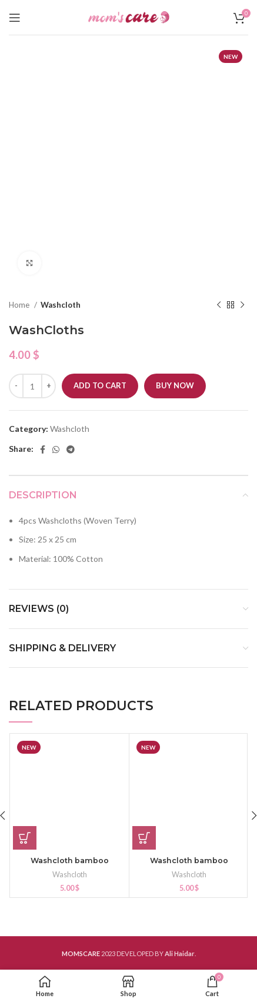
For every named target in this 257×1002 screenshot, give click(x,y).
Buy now (175, 385)
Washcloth (61, 304)
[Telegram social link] (70, 449)
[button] (24, 838)
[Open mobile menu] (14, 17)
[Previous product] (219, 305)
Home (20, 304)
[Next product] (242, 305)
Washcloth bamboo (70, 860)
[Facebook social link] (42, 449)
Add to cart (100, 385)
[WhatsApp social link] (56, 449)
